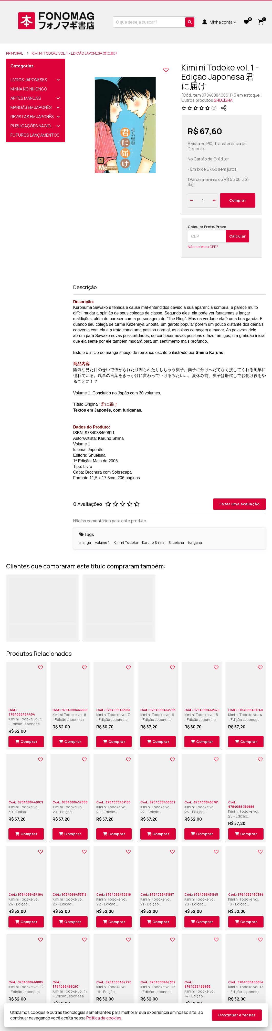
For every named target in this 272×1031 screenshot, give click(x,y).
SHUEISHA (223, 100)
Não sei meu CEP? (203, 246)
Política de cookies (103, 1018)
